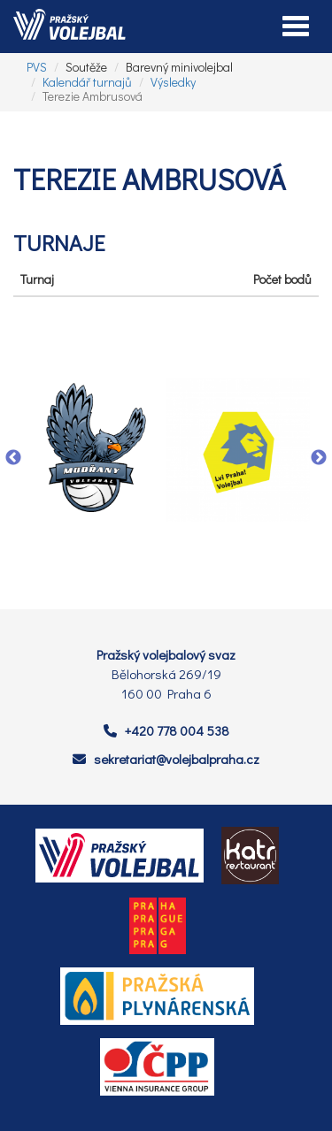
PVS (37, 66)
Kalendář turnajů (87, 81)
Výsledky (173, 81)
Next (319, 458)
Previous (13, 458)
